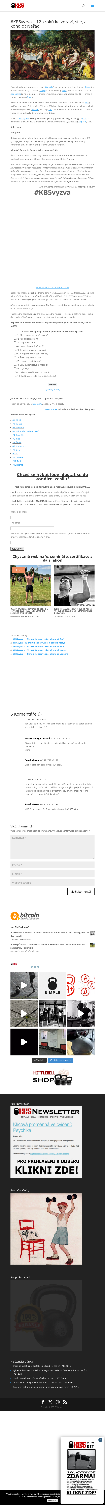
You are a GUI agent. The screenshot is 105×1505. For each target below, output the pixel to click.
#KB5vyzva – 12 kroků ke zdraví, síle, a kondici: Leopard (40, 654)
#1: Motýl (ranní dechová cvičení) (32, 335)
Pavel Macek (32, 760)
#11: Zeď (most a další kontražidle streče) (36, 376)
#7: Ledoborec (19, 446)
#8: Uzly (16, 450)
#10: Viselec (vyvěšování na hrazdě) (33, 372)
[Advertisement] (52, 681)
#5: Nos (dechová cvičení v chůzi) (32, 353)
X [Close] (100, 1440)
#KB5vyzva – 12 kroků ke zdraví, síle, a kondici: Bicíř (38, 646)
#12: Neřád (17, 464)
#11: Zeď (16, 461)
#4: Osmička (18, 435)
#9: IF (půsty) (22, 368)
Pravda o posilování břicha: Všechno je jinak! (33, 1378)
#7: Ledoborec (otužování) (28, 361)
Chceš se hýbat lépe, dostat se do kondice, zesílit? (36, 1366)
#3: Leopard (18, 427)
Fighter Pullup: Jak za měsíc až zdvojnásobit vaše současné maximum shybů (48, 1370)
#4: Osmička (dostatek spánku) (31, 350)
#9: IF (15, 453)
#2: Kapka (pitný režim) (27, 338)
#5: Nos (16, 438)
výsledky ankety (52, 389)
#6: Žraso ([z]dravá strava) (28, 357)
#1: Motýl (16, 420)
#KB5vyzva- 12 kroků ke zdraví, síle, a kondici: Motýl (39, 642)
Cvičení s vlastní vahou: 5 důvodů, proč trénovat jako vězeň (40, 1387)
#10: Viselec (18, 457)
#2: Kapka (17, 424)
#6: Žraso (16, 442)
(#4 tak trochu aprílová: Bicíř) (30, 346)
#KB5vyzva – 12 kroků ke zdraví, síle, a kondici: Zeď (38, 639)
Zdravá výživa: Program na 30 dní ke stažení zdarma (37, 1382)
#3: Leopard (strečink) (26, 342)
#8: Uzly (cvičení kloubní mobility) (32, 364)
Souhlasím (52, 1501)
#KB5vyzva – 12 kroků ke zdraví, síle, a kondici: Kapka (39, 650)
